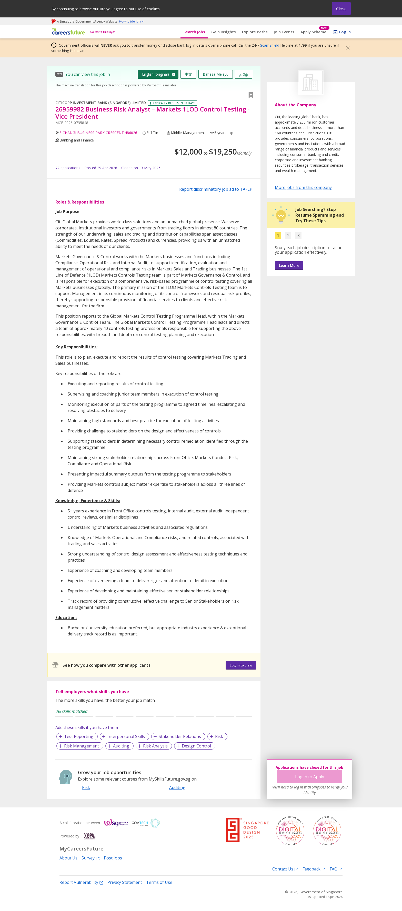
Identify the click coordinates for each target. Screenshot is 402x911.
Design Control (196, 746)
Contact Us (285, 868)
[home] (67, 31)
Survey (91, 857)
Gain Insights (223, 31)
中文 (188, 74)
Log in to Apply (309, 777)
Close (341, 9)
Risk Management (81, 746)
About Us (68, 858)
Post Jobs (113, 858)
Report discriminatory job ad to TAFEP (215, 189)
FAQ (336, 868)
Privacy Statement (124, 882)
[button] (346, 48)
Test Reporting (78, 736)
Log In (345, 31)
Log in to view (241, 665)
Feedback (314, 868)
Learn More (289, 265)
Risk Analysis (155, 746)
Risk (219, 736)
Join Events (284, 31)
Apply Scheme (314, 32)
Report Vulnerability (81, 882)
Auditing (121, 746)
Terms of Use (159, 882)
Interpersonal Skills (126, 736)
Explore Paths (255, 31)
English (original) (155, 74)
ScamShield (269, 45)
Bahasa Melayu (215, 74)
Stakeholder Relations (180, 736)
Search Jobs (194, 31)
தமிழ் (243, 74)
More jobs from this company (303, 187)
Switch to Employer (102, 32)
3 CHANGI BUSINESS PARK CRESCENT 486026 (98, 132)
